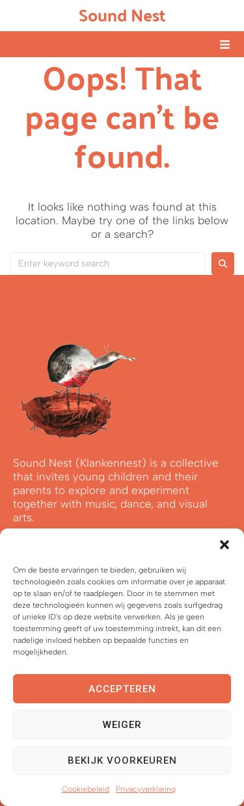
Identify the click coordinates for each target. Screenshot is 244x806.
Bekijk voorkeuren (122, 760)
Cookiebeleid (85, 789)
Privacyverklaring (146, 789)
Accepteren (122, 689)
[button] (224, 544)
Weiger (122, 725)
